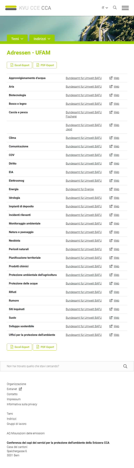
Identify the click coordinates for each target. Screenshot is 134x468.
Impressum (14, 399)
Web (116, 78)
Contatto (12, 394)
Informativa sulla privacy (22, 404)
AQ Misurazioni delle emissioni (26, 433)
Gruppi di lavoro (16, 424)
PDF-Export (45, 65)
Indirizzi (11, 418)
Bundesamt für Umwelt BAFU (84, 78)
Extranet (12, 389)
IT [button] (103, 7)
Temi (10, 413)
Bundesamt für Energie (80, 189)
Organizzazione (16, 384)
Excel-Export (19, 65)
